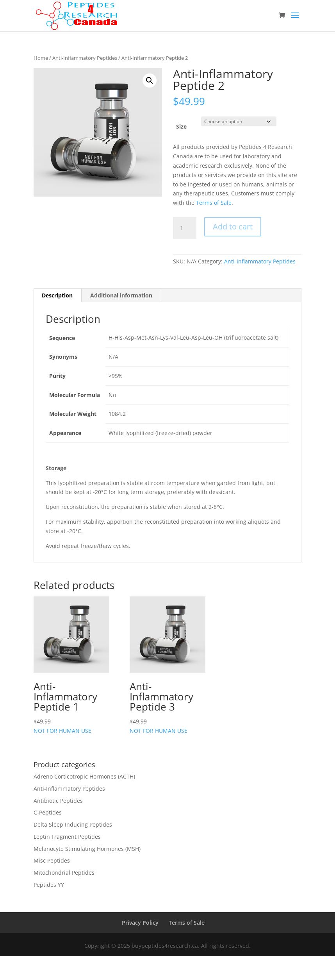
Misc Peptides (52, 860)
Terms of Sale (214, 202)
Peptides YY (49, 884)
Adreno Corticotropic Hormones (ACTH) (84, 776)
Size (181, 126)
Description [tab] (57, 295)
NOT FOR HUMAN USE (71, 665)
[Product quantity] (184, 228)
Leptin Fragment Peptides (67, 836)
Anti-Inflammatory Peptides (84, 57)
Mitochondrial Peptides (64, 872)
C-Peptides (48, 812)
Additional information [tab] (121, 295)
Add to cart (233, 226)
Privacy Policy (140, 922)
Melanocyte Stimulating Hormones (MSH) (87, 848)
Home (41, 57)
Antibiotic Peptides (58, 800)
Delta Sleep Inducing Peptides (73, 824)
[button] (150, 80)
